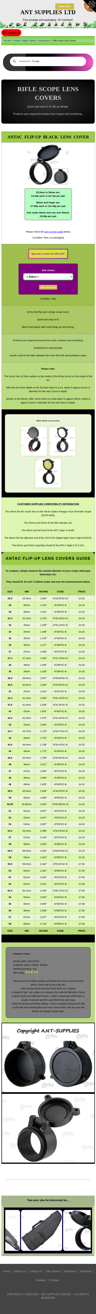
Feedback (85, 1271)
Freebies (41, 1280)
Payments (70, 1271)
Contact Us (35, 1271)
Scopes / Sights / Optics (24, 40)
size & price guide (54, 231)
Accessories (44, 40)
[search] (47, 61)
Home (7, 1271)
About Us (19, 1271)
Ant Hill (7, 40)
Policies (54, 1280)
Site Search (53, 1271)
